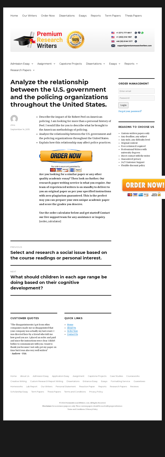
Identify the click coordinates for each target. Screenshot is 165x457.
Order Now (48, 15)
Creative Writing (18, 381)
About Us (71, 328)
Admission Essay (20, 63)
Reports (96, 15)
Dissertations (67, 15)
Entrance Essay (90, 381)
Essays (82, 15)
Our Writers (29, 15)
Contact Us (72, 334)
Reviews (134, 386)
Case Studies (116, 376)
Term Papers (113, 15)
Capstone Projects (70, 63)
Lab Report (31, 386)
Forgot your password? (130, 111)
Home (14, 15)
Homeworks (16, 386)
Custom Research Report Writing (46, 381)
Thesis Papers (133, 15)
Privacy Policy (96, 391)
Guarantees (139, 381)
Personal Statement (66, 386)
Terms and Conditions (75, 391)
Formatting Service (120, 381)
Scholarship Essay (19, 391)
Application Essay (60, 376)
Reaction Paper (87, 386)
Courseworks (132, 376)
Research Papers (20, 70)
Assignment (44, 63)
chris (12, 125)
